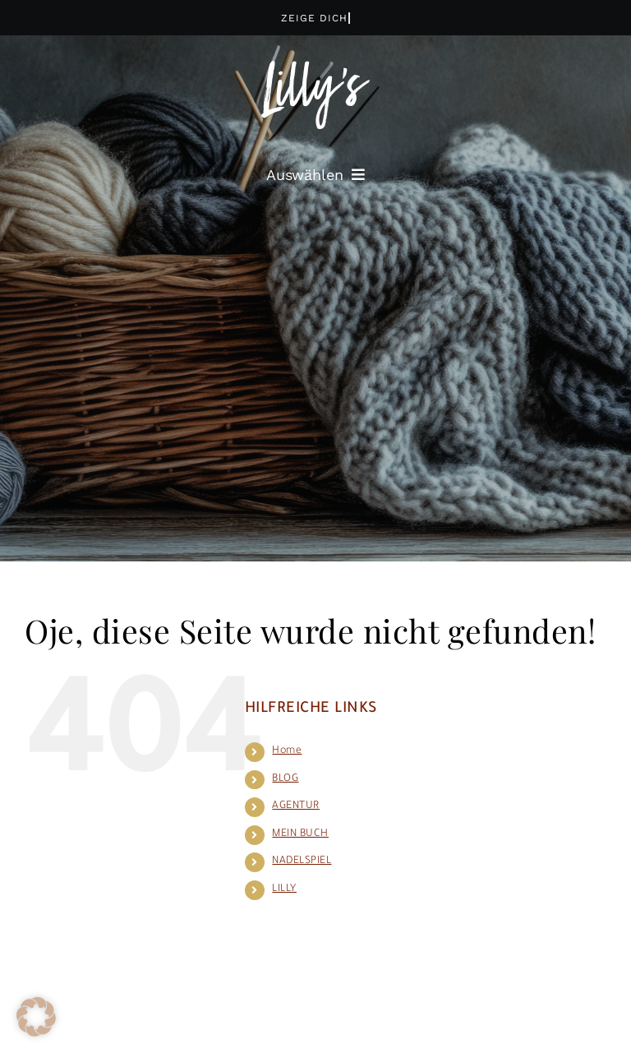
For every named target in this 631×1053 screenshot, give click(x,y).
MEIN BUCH (300, 834)
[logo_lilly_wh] (315, 69)
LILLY (284, 889)
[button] (36, 1017)
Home (287, 751)
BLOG (285, 779)
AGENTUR (296, 806)
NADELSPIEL (301, 861)
